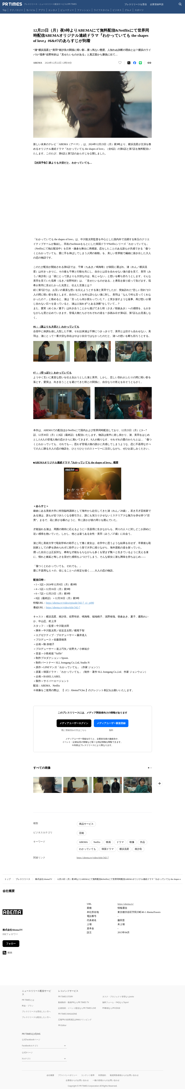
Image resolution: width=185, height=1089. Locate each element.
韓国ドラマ (108, 849)
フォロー (11, 943)
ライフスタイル (101, 10)
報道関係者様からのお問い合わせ (124, 1075)
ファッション (84, 10)
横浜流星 (124, 849)
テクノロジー (16, 10)
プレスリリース (23, 879)
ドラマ (120, 842)
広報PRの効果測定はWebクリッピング (74, 1019)
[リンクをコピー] (149, 62)
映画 (108, 842)
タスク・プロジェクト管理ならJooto (118, 996)
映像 (132, 842)
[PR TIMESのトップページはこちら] (40, 4)
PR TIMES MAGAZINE (67, 1013)
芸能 (81, 833)
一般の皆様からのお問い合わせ (106, 1080)
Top (4, 10)
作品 (142, 842)
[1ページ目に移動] (148, 767)
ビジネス (117, 10)
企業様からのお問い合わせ (77, 1080)
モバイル (30, 10)
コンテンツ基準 (87, 1075)
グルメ (128, 10)
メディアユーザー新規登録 (111, 723)
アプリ (41, 10)
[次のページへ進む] (159, 783)
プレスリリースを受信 (135, 4)
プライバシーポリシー (67, 1075)
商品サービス (86, 824)
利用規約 (102, 1075)
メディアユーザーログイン (73, 723)
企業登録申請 (156, 4)
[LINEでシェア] (140, 62)
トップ (7, 879)
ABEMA (83, 842)
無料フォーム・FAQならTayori (115, 1002)
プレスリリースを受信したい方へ (36, 1011)
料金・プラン (27, 1005)
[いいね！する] (119, 62)
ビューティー (67, 10)
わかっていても (87, 849)
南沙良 (138, 849)
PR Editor (62, 1025)
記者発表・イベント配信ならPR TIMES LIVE (77, 1008)
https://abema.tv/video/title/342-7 (63, 607)
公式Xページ (27, 1052)
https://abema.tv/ (126, 904)
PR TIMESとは (28, 1000)
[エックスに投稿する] (128, 62)
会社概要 (50, 1075)
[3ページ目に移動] (151, 767)
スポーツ (139, 10)
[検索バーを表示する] (180, 4)
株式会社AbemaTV (43, 879)
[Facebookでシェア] (134, 62)
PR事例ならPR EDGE (111, 1008)
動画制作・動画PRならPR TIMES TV (73, 1002)
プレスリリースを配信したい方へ (36, 1017)
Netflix (97, 842)
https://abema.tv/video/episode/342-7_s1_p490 (70, 602)
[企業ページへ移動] (13, 913)
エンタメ (52, 10)
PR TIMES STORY (65, 996)
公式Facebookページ (31, 1039)
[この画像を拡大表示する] (47, 784)
